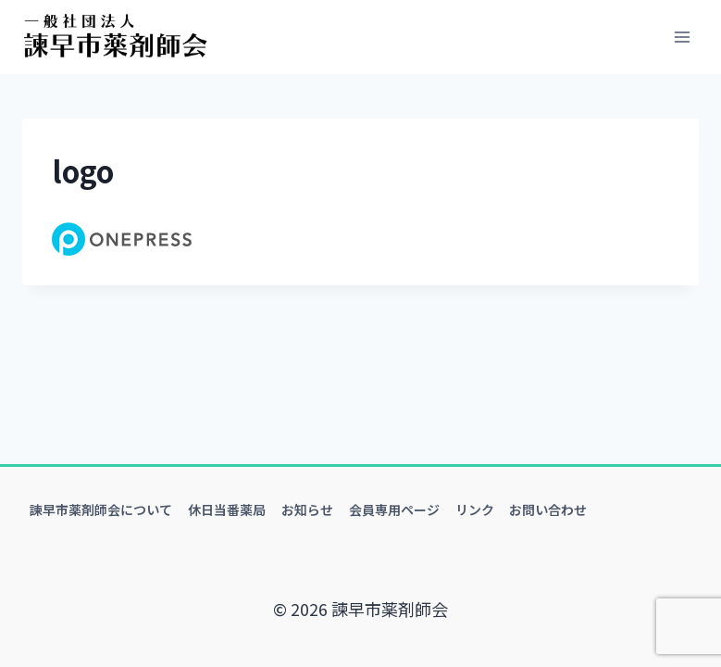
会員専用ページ (394, 509)
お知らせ (307, 509)
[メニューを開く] (682, 36)
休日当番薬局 (227, 509)
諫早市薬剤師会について (101, 509)
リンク (474, 509)
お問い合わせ (548, 509)
